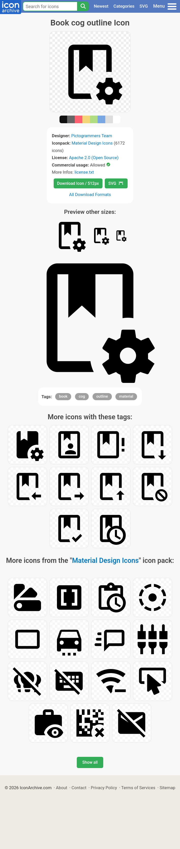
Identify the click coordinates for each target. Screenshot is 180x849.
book (63, 396)
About (61, 787)
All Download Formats (90, 194)
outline (102, 396)
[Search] (83, 6)
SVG (144, 6)
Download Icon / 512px (78, 183)
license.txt (84, 172)
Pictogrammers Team (91, 135)
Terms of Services (138, 787)
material (126, 396)
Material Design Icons (92, 143)
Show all (90, 762)
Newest (101, 6)
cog (82, 396)
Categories (123, 6)
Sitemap (167, 787)
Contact (78, 787)
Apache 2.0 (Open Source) (93, 157)
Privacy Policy (104, 787)
